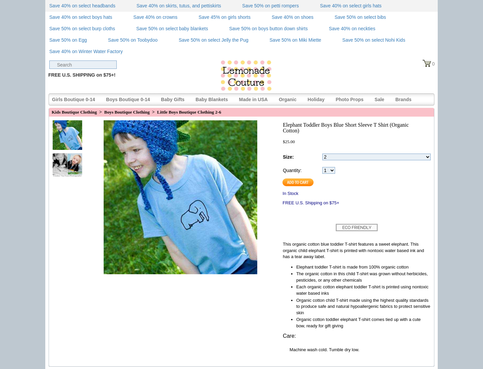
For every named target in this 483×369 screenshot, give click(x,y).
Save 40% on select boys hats (80, 17)
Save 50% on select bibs (360, 17)
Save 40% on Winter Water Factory (86, 51)
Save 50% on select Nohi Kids (374, 40)
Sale (379, 99)
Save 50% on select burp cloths (82, 28)
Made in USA (253, 99)
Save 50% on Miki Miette (295, 40)
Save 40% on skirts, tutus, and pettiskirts (179, 5)
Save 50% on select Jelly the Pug (214, 40)
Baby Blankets (212, 99)
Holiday (316, 99)
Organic (288, 99)
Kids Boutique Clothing (74, 112)
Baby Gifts (172, 99)
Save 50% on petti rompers (270, 5)
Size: (288, 157)
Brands (403, 99)
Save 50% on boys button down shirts (268, 28)
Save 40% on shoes (293, 17)
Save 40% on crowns (155, 17)
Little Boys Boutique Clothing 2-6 (189, 112)
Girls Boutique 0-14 (73, 99)
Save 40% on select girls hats (351, 5)
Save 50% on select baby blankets (172, 28)
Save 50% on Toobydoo (133, 40)
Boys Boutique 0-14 (128, 99)
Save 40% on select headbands (82, 5)
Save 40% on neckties (352, 28)
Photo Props (350, 99)
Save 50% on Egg (68, 40)
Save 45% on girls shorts (225, 17)
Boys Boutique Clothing (127, 112)
